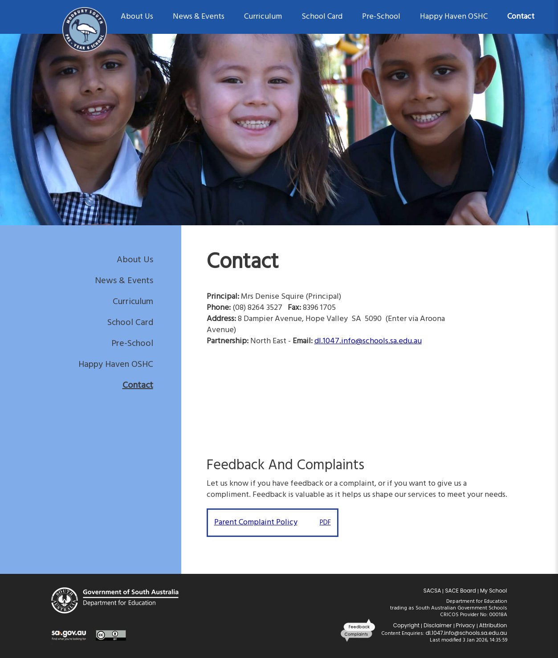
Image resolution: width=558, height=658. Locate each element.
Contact (137, 385)
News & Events (124, 281)
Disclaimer (438, 625)
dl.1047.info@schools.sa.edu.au (466, 633)
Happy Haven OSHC (115, 364)
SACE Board (460, 590)
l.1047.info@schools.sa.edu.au (370, 341)
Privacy (465, 625)
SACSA (432, 590)
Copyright (406, 625)
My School (493, 590)
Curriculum (133, 302)
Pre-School (132, 344)
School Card (130, 323)
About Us (135, 260)
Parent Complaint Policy (272, 522)
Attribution (493, 625)
